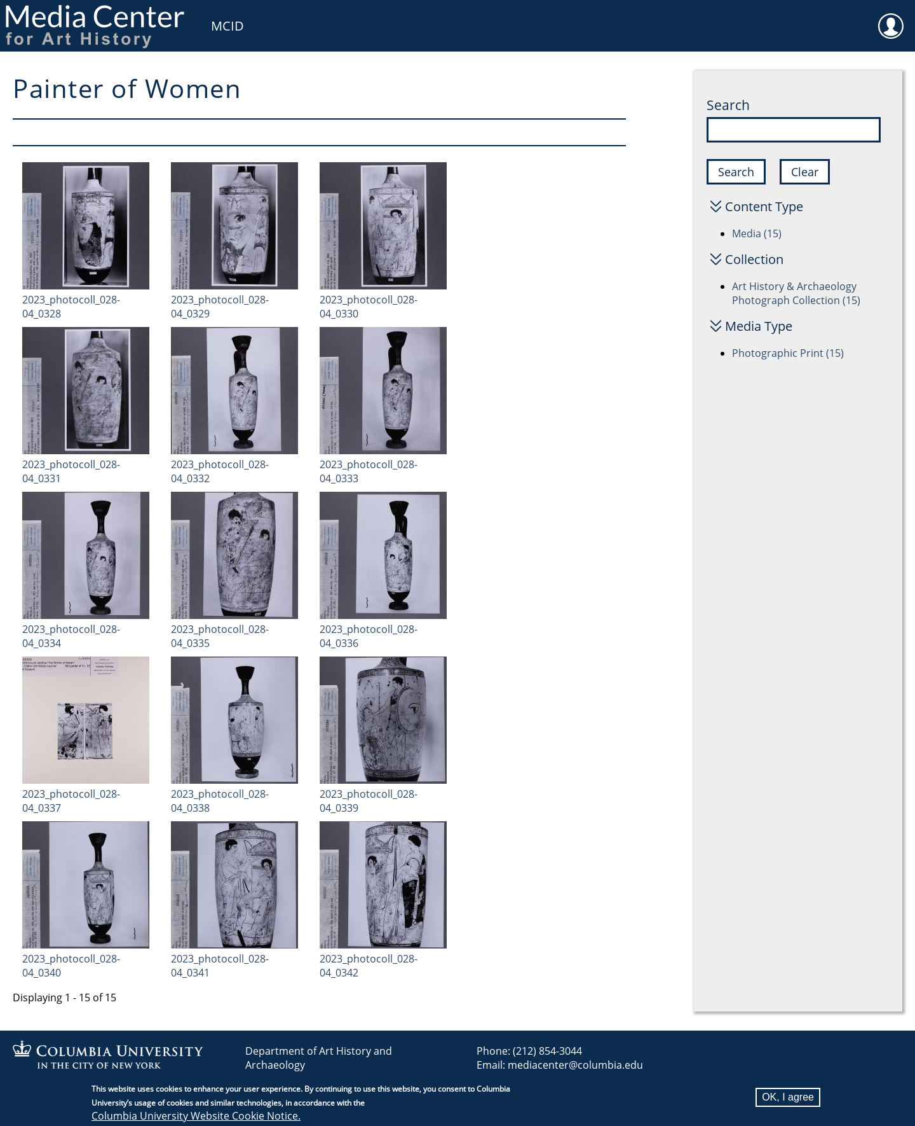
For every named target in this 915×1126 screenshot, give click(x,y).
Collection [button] (754, 259)
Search (728, 105)
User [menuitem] (890, 18)
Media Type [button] (758, 326)
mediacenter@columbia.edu (575, 1065)
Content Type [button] (764, 206)
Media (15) (757, 233)
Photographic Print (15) (788, 353)
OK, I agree (788, 1098)
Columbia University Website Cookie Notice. (196, 1117)
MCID (227, 25)
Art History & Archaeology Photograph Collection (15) (796, 293)
